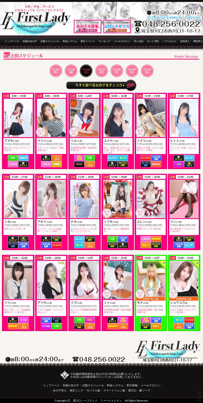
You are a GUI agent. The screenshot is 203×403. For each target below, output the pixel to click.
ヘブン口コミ (169, 41)
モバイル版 (93, 390)
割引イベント (88, 41)
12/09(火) (132, 71)
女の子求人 (60, 390)
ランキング (104, 41)
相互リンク (76, 390)
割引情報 (132, 385)
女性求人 (185, 41)
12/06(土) (86, 71)
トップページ (12, 41)
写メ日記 (138, 41)
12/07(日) (101, 71)
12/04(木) (56, 71)
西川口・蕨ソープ (139, 390)
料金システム (70, 41)
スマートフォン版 (114, 390)
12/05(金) (71, 71)
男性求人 (198, 41)
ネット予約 (153, 41)
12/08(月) (117, 71)
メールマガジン (122, 41)
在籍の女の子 (30, 41)
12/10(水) (147, 71)
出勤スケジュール (49, 41)
